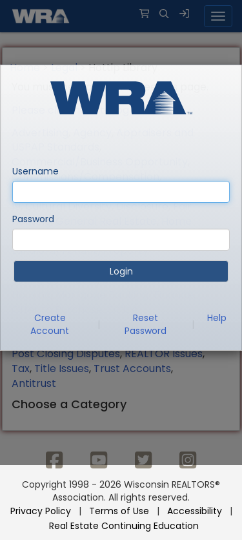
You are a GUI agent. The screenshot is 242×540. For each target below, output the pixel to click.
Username (35, 171)
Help (217, 317)
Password (33, 219)
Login (121, 271)
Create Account (49, 324)
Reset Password (145, 324)
